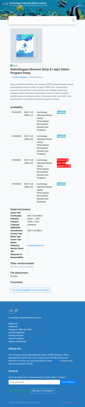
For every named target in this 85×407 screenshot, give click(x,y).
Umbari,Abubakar (20, 77)
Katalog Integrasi (16, 335)
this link (56, 361)
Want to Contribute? (43, 391)
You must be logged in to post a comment (30, 290)
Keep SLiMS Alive (19, 391)
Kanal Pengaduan (16, 338)
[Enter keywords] (34, 382)
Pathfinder (13, 326)
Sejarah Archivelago (17, 341)
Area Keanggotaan (17, 332)
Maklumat (13, 323)
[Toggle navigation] (79, 4)
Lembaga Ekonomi (35, 245)
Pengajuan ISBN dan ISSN (20, 329)
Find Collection (68, 382)
